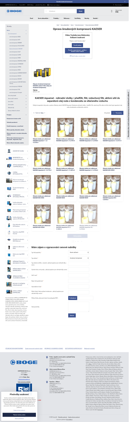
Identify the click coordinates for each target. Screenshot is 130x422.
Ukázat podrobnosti (19, 418)
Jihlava (25, 374)
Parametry (117, 113)
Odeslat (72, 315)
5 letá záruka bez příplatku (24, 382)
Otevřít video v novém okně (77, 56)
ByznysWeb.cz (69, 419)
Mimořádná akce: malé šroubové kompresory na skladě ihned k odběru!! (128, 114)
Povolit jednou (77, 45)
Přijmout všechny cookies (19, 414)
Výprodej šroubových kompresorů (64, 1)
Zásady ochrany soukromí (74, 417)
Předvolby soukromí (62, 417)
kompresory (100, 409)
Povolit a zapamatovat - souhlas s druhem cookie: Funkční (77, 50)
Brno (28, 377)
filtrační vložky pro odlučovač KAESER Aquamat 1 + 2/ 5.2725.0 (41, 140)
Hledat (80, 11)
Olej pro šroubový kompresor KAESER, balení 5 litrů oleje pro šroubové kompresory (42, 85)
